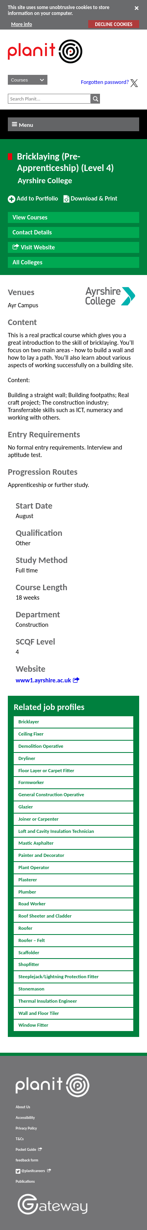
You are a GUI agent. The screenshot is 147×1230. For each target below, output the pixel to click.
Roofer (25, 928)
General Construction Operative (51, 794)
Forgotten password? (105, 81)
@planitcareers (33, 1171)
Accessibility (25, 1117)
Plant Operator (33, 867)
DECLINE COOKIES (113, 24)
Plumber (27, 892)
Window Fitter (33, 1025)
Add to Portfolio (33, 201)
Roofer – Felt (31, 940)
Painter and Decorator (41, 855)
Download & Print (90, 201)
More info (21, 24)
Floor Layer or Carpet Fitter (46, 770)
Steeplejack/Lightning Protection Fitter (58, 976)
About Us (23, 1107)
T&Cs (20, 1139)
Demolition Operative (41, 746)
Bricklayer (28, 722)
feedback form (27, 1160)
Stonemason (31, 989)
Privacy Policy (26, 1128)
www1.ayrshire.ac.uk (47, 680)
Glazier (25, 807)
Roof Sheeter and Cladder (44, 916)
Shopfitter (28, 964)
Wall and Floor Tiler (38, 1013)
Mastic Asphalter (36, 843)
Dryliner (26, 758)
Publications (25, 1181)
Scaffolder (28, 952)
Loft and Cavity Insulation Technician (56, 831)
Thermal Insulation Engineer (47, 1001)
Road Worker (31, 904)
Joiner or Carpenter (38, 819)
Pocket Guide (29, 1149)
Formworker (31, 782)
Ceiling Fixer (31, 734)
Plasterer (27, 880)
